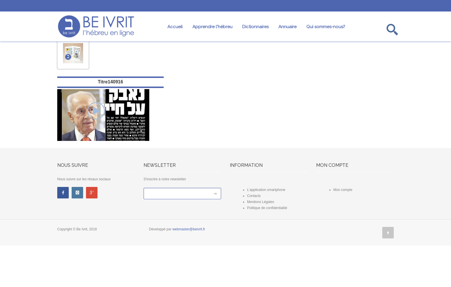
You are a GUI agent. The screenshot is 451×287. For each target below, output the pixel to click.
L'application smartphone (266, 231)
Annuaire (287, 26)
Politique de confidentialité (267, 249)
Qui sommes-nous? (325, 26)
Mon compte (342, 231)
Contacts (254, 237)
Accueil (175, 26)
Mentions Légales (260, 243)
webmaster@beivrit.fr (188, 271)
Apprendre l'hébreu (212, 26)
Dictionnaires (255, 26)
